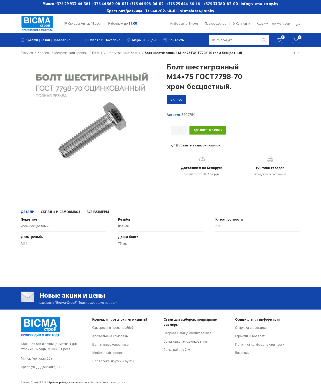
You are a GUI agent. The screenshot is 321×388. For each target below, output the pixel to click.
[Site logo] (37, 23)
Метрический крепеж (71, 53)
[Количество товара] (179, 130)
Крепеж (44, 53)
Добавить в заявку (208, 130)
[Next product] (298, 53)
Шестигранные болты (124, 53)
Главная (27, 53)
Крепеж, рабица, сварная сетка (68, 382)
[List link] (125, 327)
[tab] (28, 211)
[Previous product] (290, 53)
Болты (97, 53)
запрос (176, 99)
